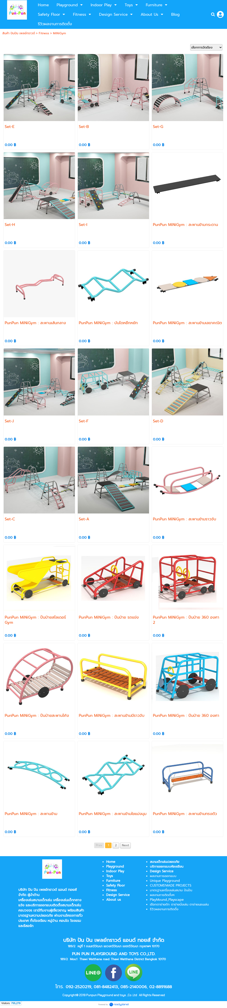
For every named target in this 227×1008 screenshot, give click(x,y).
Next (125, 845)
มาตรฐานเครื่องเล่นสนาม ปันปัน (171, 890)
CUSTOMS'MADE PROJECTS (170, 885)
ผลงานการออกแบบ (163, 876)
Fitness (44, 33)
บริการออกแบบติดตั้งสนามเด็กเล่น (56, 905)
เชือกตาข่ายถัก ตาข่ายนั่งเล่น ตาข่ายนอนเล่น (179, 904)
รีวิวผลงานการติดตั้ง (164, 909)
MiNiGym (59, 33)
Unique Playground (165, 880)
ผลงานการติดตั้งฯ (162, 895)
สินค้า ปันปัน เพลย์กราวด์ (18, 33)
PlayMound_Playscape (167, 899)
